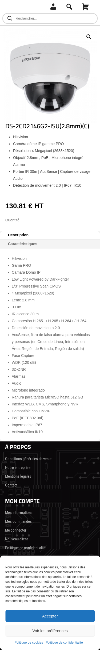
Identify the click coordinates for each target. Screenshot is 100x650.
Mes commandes (18, 521)
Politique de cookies (28, 642)
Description (18, 235)
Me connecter (15, 530)
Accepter (50, 616)
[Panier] (85, 6)
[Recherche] (69, 6)
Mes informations (19, 512)
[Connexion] (53, 6)
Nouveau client (16, 539)
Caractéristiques (22, 244)
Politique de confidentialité (64, 642)
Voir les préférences (50, 630)
